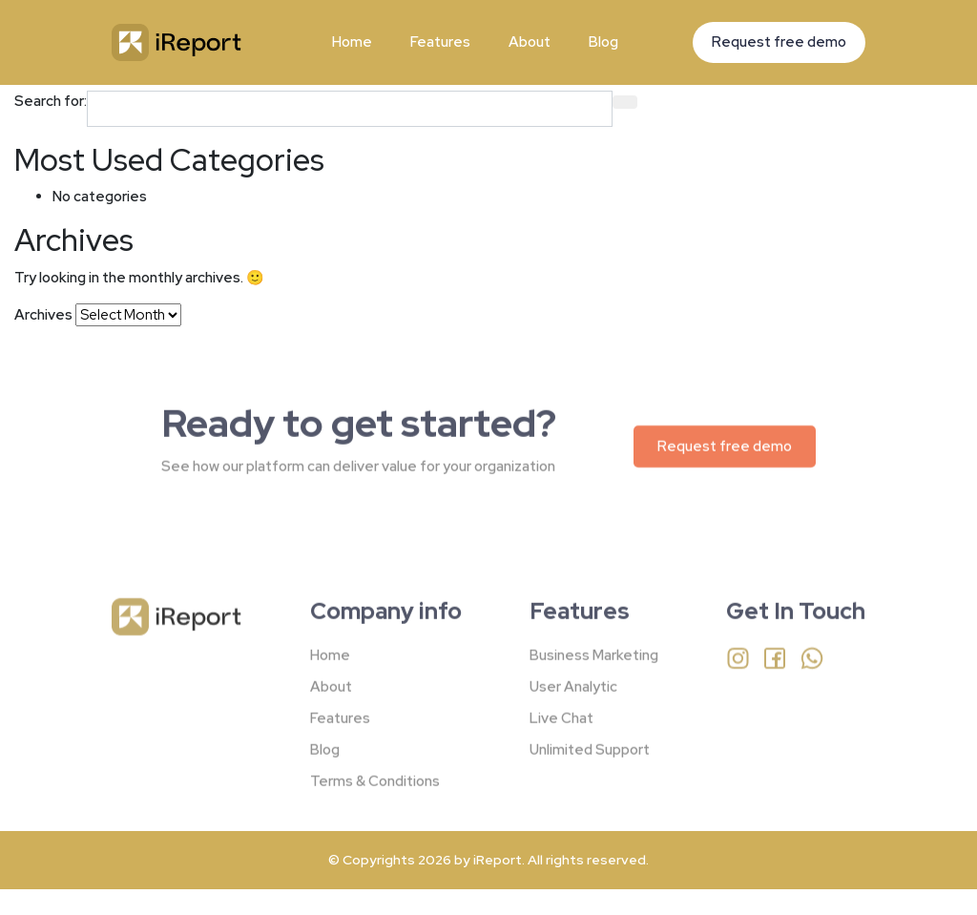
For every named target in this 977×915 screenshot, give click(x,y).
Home (352, 42)
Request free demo (779, 42)
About (530, 42)
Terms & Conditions (375, 794)
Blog (603, 42)
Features (440, 42)
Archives (43, 314)
